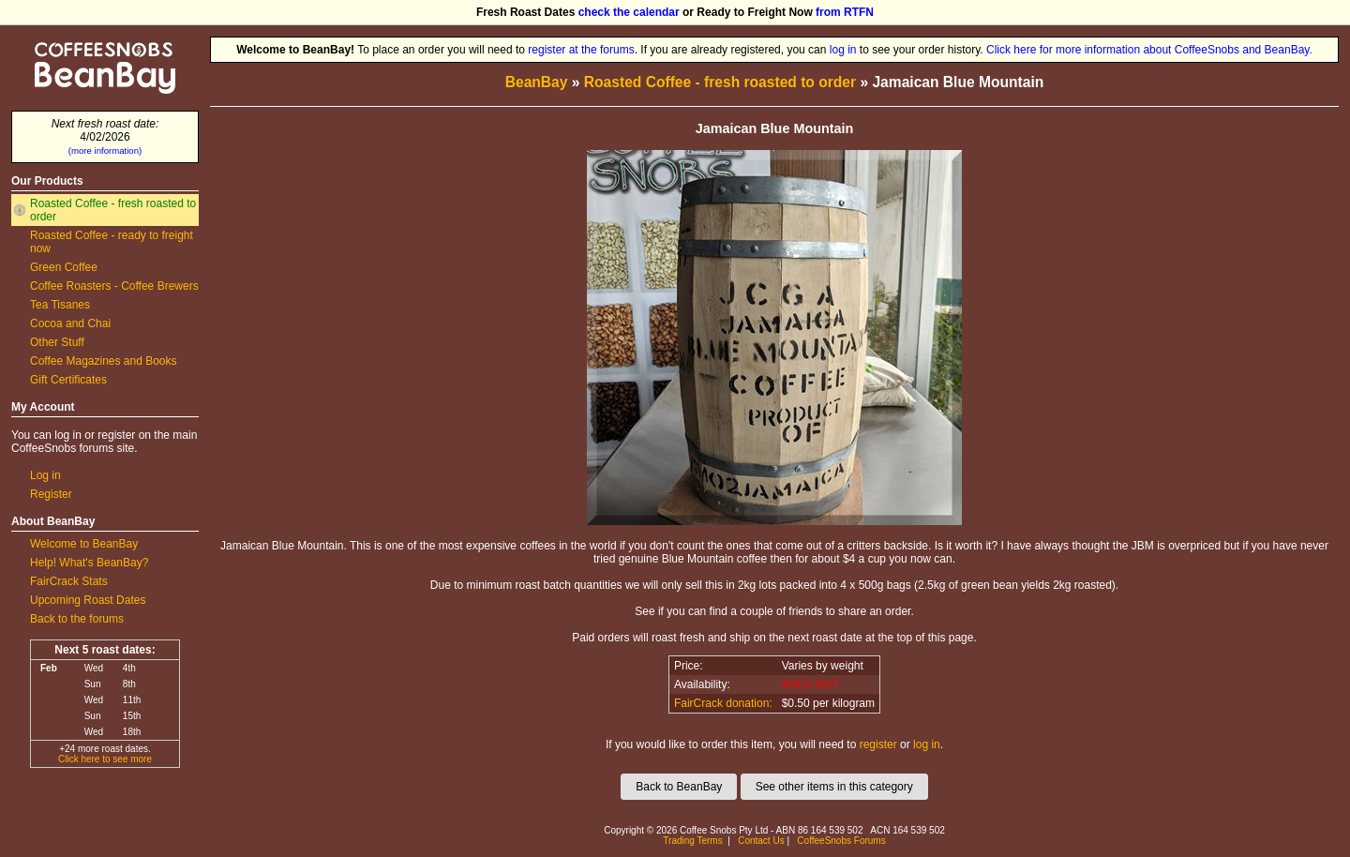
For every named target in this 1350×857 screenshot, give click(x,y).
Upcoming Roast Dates (87, 600)
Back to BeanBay (679, 786)
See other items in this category (834, 786)
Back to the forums (77, 618)
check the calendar (629, 12)
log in (843, 49)
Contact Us (761, 840)
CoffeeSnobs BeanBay (91, 43)
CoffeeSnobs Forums (841, 840)
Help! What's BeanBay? (89, 562)
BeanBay (536, 82)
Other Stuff (57, 342)
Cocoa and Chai (70, 323)
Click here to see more (105, 759)
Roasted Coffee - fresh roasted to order (113, 210)
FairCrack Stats (69, 581)
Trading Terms (692, 840)
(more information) (105, 150)
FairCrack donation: (723, 703)
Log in (45, 475)
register (878, 744)
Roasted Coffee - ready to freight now (111, 242)
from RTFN (845, 12)
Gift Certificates (68, 379)
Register (51, 494)
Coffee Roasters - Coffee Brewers (114, 286)
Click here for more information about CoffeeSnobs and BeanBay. (1149, 49)
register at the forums (581, 49)
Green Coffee (64, 267)
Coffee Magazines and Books (103, 361)
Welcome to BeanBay (84, 543)
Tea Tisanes (60, 304)
